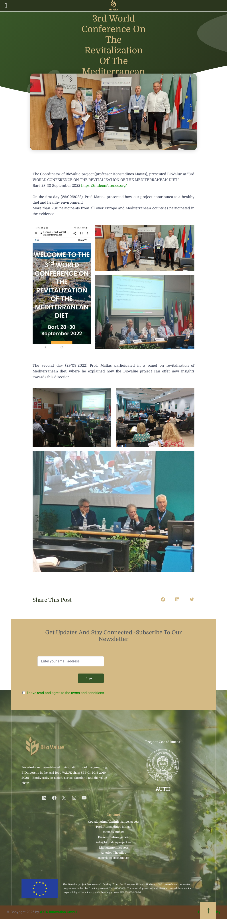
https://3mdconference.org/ (104, 186)
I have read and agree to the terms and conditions (65, 693)
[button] (163, 600)
